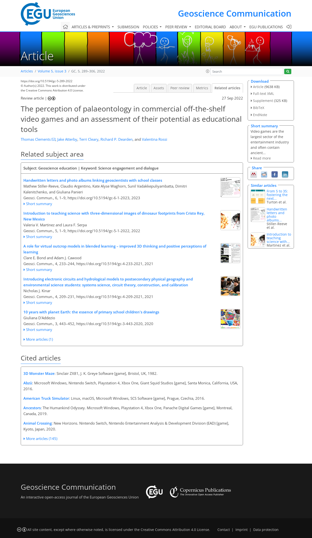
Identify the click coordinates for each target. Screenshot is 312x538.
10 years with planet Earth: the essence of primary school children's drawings (91, 311)
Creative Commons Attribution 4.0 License (175, 530)
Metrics (202, 88)
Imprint (241, 530)
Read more (262, 158)
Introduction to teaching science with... (279, 238)
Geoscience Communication (234, 13)
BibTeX (258, 107)
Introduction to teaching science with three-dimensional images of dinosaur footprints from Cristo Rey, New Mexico (114, 216)
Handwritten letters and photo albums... (277, 214)
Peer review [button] (176, 26)
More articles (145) (41, 438)
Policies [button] (151, 26)
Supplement (263, 100)
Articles (27, 71)
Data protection (266, 530)
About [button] (236, 26)
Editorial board (210, 26)
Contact (223, 530)
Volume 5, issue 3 (52, 71)
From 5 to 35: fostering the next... (277, 195)
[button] (207, 71)
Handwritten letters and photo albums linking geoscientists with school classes (92, 180)
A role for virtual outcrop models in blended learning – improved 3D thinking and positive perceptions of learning (114, 249)
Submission (128, 26)
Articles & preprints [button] (91, 26)
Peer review (179, 88)
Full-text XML (263, 93)
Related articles (227, 88)
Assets (159, 88)
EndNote (260, 114)
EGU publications (266, 26)
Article (141, 88)
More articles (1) (39, 339)
